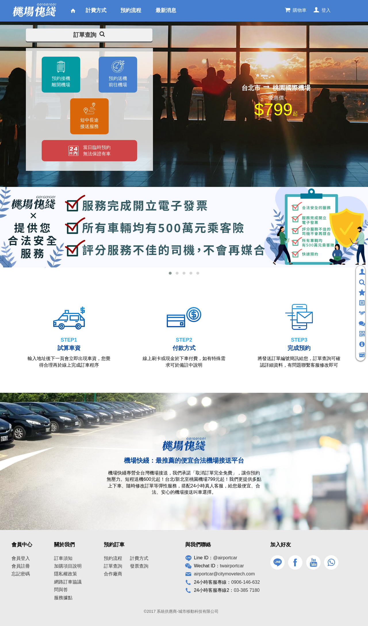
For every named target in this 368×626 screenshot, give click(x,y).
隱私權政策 (65, 573)
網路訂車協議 (68, 581)
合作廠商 (113, 573)
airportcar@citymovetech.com (224, 573)
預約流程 (113, 558)
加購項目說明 (68, 566)
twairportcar (232, 565)
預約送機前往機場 (118, 81)
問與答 (61, 589)
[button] (170, 273)
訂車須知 (63, 558)
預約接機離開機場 (61, 81)
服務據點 (63, 597)
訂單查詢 (89, 35)
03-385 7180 (247, 590)
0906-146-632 (245, 582)
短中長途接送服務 (89, 123)
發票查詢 (139, 566)
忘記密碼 (21, 573)
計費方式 (139, 558)
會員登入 (21, 558)
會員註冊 (21, 566)
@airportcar (225, 557)
